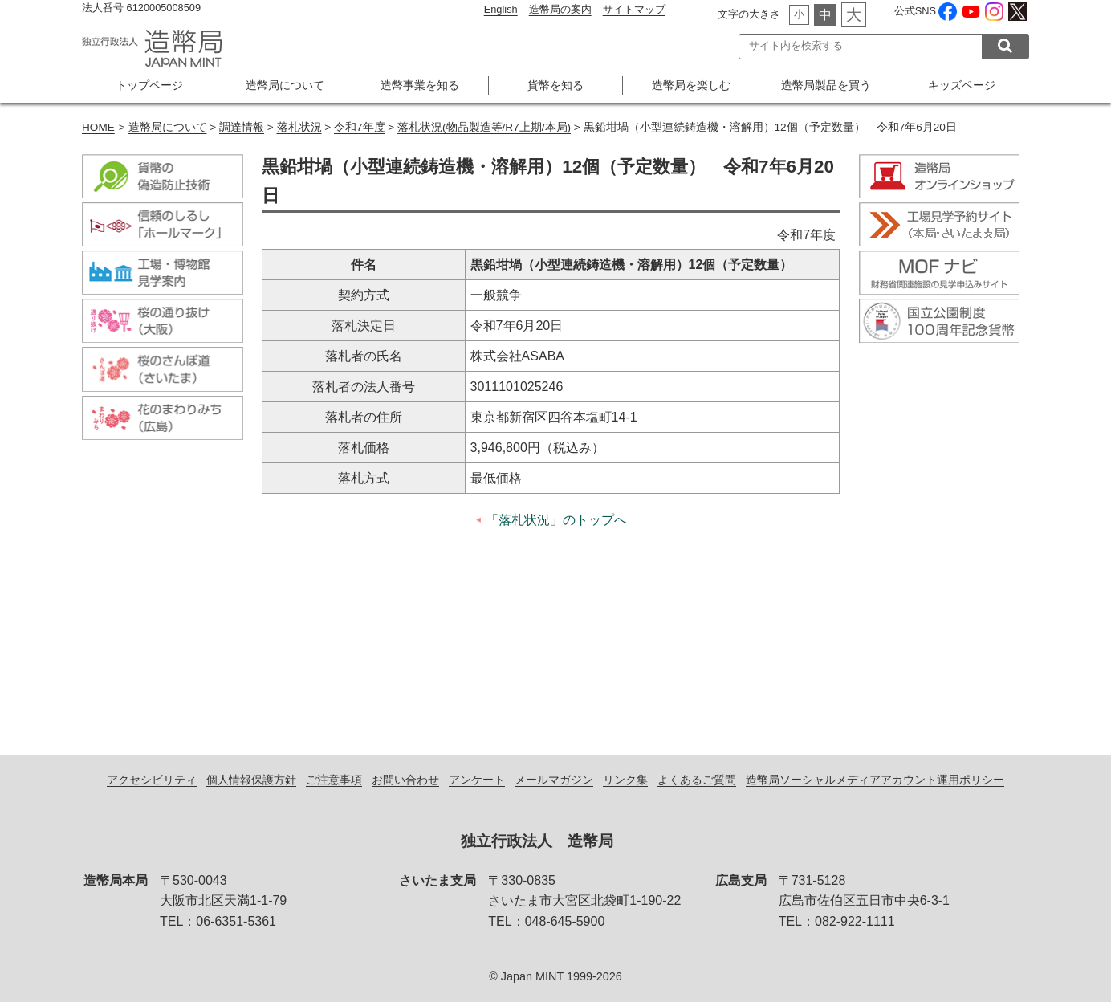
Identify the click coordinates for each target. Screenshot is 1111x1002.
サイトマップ (634, 9)
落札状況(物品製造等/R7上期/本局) (484, 127)
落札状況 (299, 127)
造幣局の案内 (560, 9)
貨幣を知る (555, 85)
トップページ (149, 85)
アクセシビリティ (152, 779)
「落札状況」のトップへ (556, 520)
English (501, 9)
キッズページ (961, 85)
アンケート (477, 779)
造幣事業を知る (420, 85)
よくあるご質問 (696, 779)
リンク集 (625, 779)
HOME (98, 127)
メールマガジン (554, 779)
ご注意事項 (334, 779)
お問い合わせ (405, 779)
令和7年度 (359, 127)
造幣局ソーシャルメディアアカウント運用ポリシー (875, 779)
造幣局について (285, 85)
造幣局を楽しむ (691, 85)
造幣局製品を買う (826, 85)
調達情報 (241, 127)
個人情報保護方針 (251, 779)
